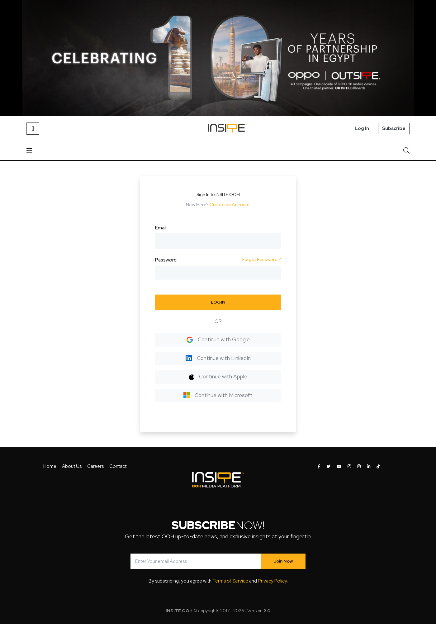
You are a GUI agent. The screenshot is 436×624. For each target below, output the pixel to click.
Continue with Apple (218, 376)
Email (160, 228)
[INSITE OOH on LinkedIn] (368, 466)
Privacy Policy (272, 581)
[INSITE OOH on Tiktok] (378, 466)
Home (49, 466)
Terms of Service (230, 581)
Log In (362, 128)
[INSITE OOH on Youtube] (339, 466)
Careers (95, 466)
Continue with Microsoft (218, 395)
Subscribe (393, 128)
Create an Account (230, 205)
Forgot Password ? (261, 259)
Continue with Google (218, 339)
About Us (72, 466)
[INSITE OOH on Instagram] (349, 466)
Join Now (283, 561)
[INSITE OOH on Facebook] (319, 466)
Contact (117, 466)
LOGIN (218, 302)
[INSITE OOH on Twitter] (328, 466)
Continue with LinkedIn (218, 358)
